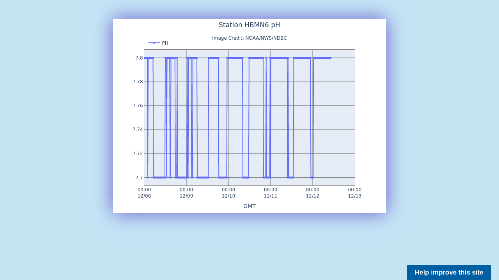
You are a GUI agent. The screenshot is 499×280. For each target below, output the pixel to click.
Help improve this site (449, 272)
